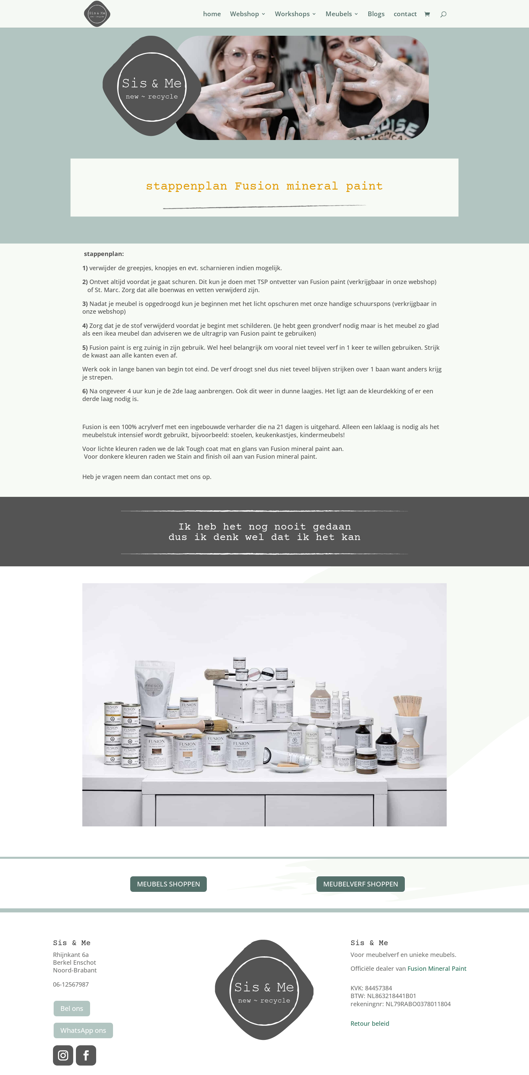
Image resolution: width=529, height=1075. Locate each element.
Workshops (292, 14)
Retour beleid (370, 1023)
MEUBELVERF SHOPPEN (360, 883)
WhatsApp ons (83, 1030)
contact (405, 14)
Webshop (244, 14)
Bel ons (71, 1008)
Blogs (376, 14)
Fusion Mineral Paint (437, 968)
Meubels (339, 14)
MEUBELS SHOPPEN (168, 883)
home (212, 14)
